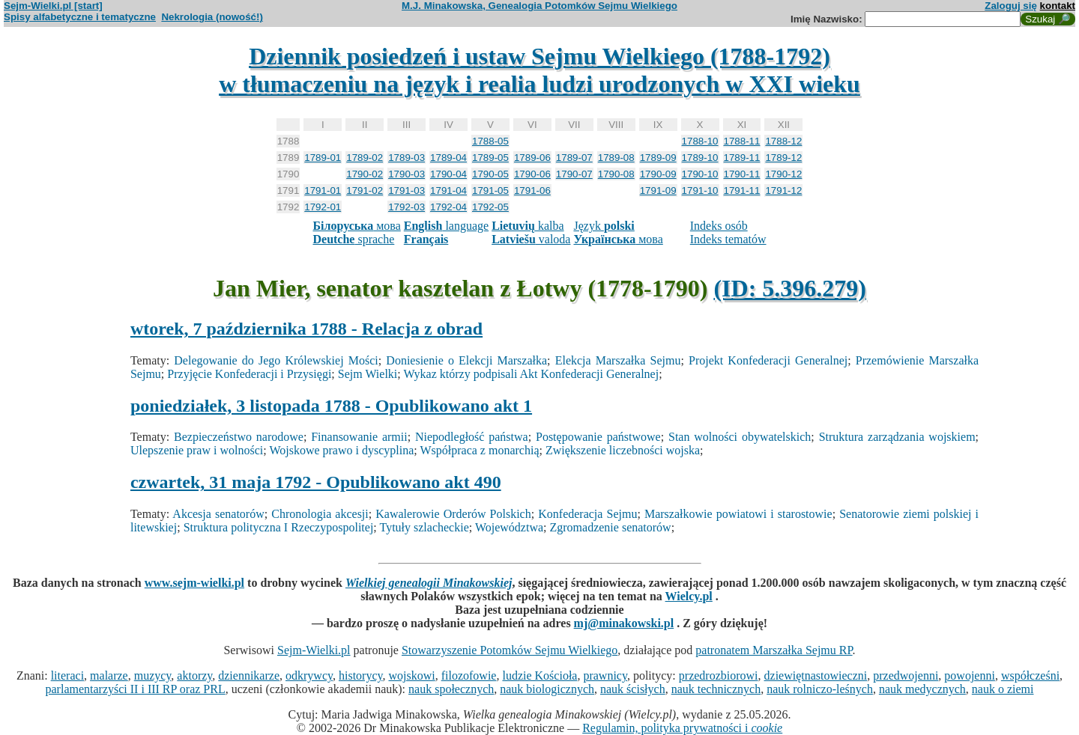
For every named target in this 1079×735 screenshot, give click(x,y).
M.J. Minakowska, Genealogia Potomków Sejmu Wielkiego (539, 5)
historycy (361, 675)
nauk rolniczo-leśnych (820, 689)
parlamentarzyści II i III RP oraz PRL (136, 689)
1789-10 (700, 157)
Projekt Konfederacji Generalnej (768, 360)
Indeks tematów (728, 239)
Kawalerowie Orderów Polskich (453, 513)
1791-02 (364, 190)
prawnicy (605, 675)
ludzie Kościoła (539, 675)
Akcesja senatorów (218, 513)
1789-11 (742, 157)
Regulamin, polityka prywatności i (682, 728)
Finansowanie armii (359, 436)
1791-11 (742, 190)
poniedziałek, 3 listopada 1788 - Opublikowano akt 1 (331, 405)
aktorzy (194, 675)
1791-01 (322, 190)
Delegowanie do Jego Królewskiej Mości (276, 360)
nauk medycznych (922, 689)
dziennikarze (248, 675)
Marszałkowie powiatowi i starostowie (738, 513)
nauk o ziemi (1003, 689)
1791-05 (490, 190)
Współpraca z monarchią (479, 450)
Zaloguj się (1011, 5)
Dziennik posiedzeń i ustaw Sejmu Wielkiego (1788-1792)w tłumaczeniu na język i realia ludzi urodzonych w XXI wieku (539, 70)
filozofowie (469, 675)
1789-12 (783, 157)
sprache (353, 239)
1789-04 (448, 157)
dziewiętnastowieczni (816, 675)
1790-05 (490, 174)
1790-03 (406, 174)
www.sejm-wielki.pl (194, 582)
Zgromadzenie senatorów (610, 527)
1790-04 (448, 174)
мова (356, 225)
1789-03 (406, 157)
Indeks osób (719, 225)
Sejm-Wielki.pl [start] (53, 5)
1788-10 (700, 141)
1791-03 (406, 190)
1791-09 (658, 190)
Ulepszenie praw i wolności (196, 450)
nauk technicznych (716, 689)
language (446, 225)
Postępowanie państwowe (598, 436)
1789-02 (364, 157)
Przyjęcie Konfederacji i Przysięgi (249, 374)
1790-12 (783, 174)
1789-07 (574, 157)
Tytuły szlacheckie (423, 527)
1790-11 (742, 174)
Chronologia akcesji (320, 513)
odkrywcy (309, 675)
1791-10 (700, 190)
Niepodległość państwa (471, 436)
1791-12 (783, 190)
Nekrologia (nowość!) (212, 16)
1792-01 (322, 207)
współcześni (1030, 675)
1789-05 (490, 157)
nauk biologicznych (547, 689)
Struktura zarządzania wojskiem (897, 436)
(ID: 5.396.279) (789, 288)
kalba (527, 225)
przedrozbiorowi (718, 675)
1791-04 (448, 190)
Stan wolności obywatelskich (739, 436)
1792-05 (490, 207)
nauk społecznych (451, 689)
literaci (67, 675)
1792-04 (448, 207)
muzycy (153, 675)
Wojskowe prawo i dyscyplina (341, 450)
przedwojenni (905, 675)
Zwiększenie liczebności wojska (622, 450)
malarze (109, 675)
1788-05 (490, 141)
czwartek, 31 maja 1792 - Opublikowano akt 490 (315, 482)
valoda (531, 239)
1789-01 (322, 157)
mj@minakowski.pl (624, 623)
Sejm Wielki (368, 374)
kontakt (1057, 5)
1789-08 (616, 157)
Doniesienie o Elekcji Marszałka (466, 360)
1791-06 (532, 190)
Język (603, 225)
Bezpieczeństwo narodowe (238, 436)
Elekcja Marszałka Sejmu (618, 360)
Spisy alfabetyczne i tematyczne (80, 16)
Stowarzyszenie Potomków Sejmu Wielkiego (509, 650)
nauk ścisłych (632, 689)
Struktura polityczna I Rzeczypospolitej (279, 527)
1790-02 (364, 174)
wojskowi (411, 675)
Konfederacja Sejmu (587, 513)
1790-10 (700, 174)
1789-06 (532, 157)
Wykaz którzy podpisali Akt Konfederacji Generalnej (531, 374)
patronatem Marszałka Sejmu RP (773, 650)
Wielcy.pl (689, 596)
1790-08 (616, 174)
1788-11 (742, 141)
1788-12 (783, 141)
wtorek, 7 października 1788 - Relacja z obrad (306, 328)
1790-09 (658, 174)
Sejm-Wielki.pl (314, 650)
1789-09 (658, 157)
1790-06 (532, 174)
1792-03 (406, 207)
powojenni (969, 675)
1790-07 (574, 174)
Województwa (509, 527)
